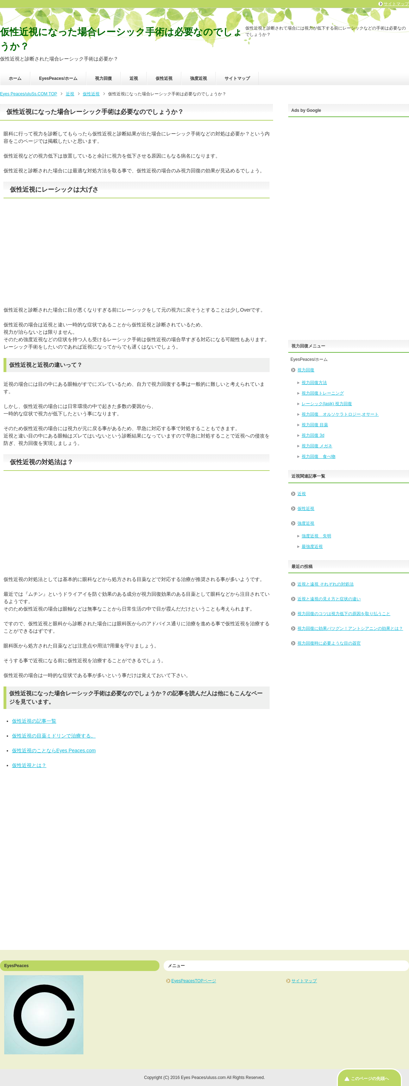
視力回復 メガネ (317, 445)
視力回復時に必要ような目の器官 (329, 643)
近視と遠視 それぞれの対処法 (325, 584)
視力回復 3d (313, 435)
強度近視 (198, 78)
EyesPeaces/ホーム (58, 78)
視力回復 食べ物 (318, 456)
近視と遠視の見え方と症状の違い (329, 598)
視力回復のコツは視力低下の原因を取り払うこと (343, 613)
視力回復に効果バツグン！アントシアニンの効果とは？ (350, 628)
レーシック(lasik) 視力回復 (327, 403)
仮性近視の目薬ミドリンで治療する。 (54, 736)
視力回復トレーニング (323, 393)
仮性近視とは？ (29, 765)
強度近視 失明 (316, 536)
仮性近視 (164, 78)
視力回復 (103, 78)
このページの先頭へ (370, 1078)
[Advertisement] (136, 257)
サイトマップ (237, 78)
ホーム (15, 78)
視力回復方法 (314, 382)
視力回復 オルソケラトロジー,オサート (340, 414)
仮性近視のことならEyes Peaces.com (54, 750)
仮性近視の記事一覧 (34, 721)
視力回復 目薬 (315, 424)
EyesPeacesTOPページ (193, 980)
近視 (134, 78)
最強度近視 (312, 546)
